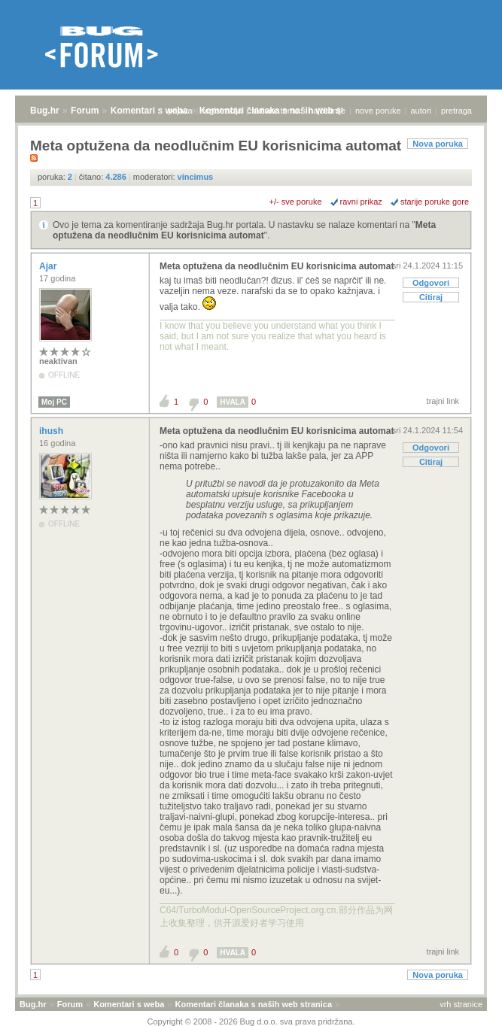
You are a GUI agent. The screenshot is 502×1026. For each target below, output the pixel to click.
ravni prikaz (361, 201)
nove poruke (378, 110)
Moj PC (54, 402)
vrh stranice (461, 1004)
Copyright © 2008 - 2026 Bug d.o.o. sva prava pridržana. (251, 1021)
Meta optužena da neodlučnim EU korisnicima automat (244, 230)
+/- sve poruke (295, 201)
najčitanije (327, 110)
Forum (85, 110)
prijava (180, 110)
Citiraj (431, 297)
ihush (52, 431)
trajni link (443, 400)
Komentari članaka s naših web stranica (253, 1004)
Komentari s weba (149, 110)
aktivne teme (275, 110)
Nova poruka (437, 143)
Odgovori (430, 282)
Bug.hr (44, 110)
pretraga (456, 110)
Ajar (49, 266)
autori (421, 110)
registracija (222, 110)
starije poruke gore (434, 201)
